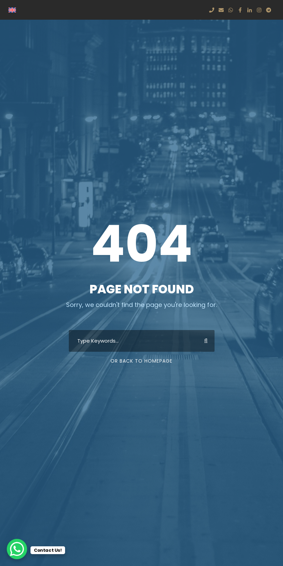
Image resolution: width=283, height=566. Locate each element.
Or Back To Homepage (141, 361)
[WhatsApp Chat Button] (17, 549)
